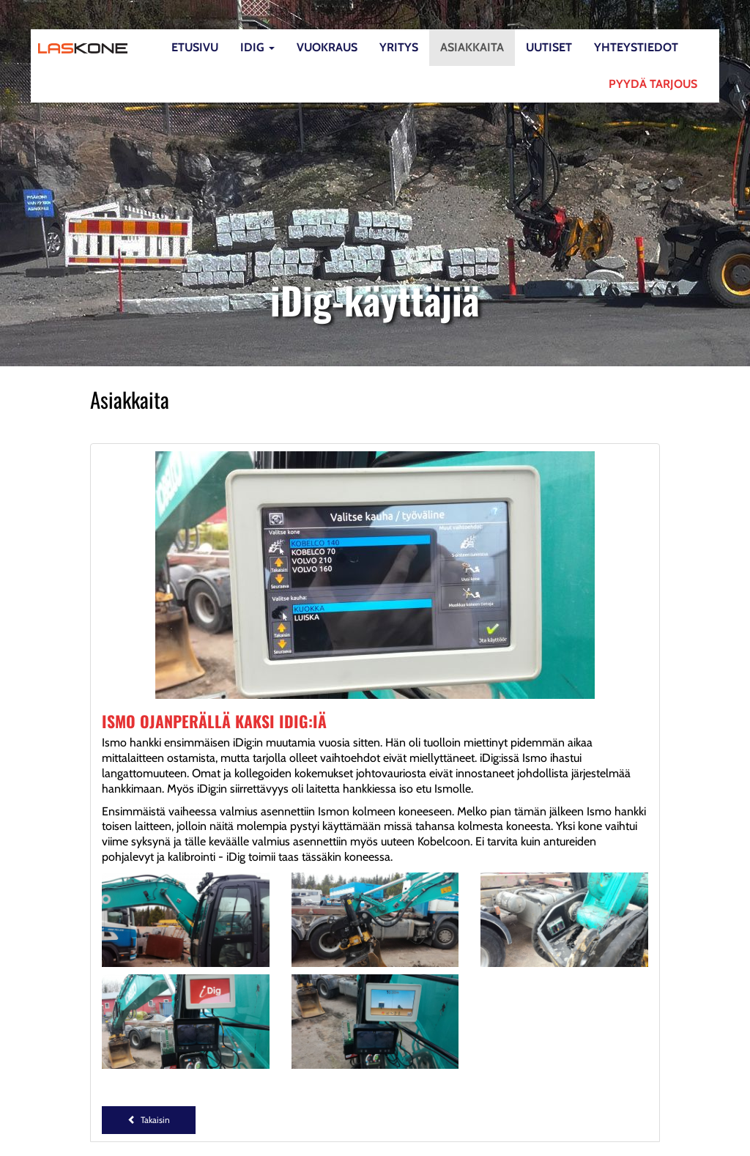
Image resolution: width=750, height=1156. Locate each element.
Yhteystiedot (636, 47)
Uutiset (549, 47)
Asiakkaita (472, 47)
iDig (257, 47)
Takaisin (148, 1119)
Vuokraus (327, 47)
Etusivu (194, 47)
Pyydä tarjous (653, 84)
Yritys (398, 47)
